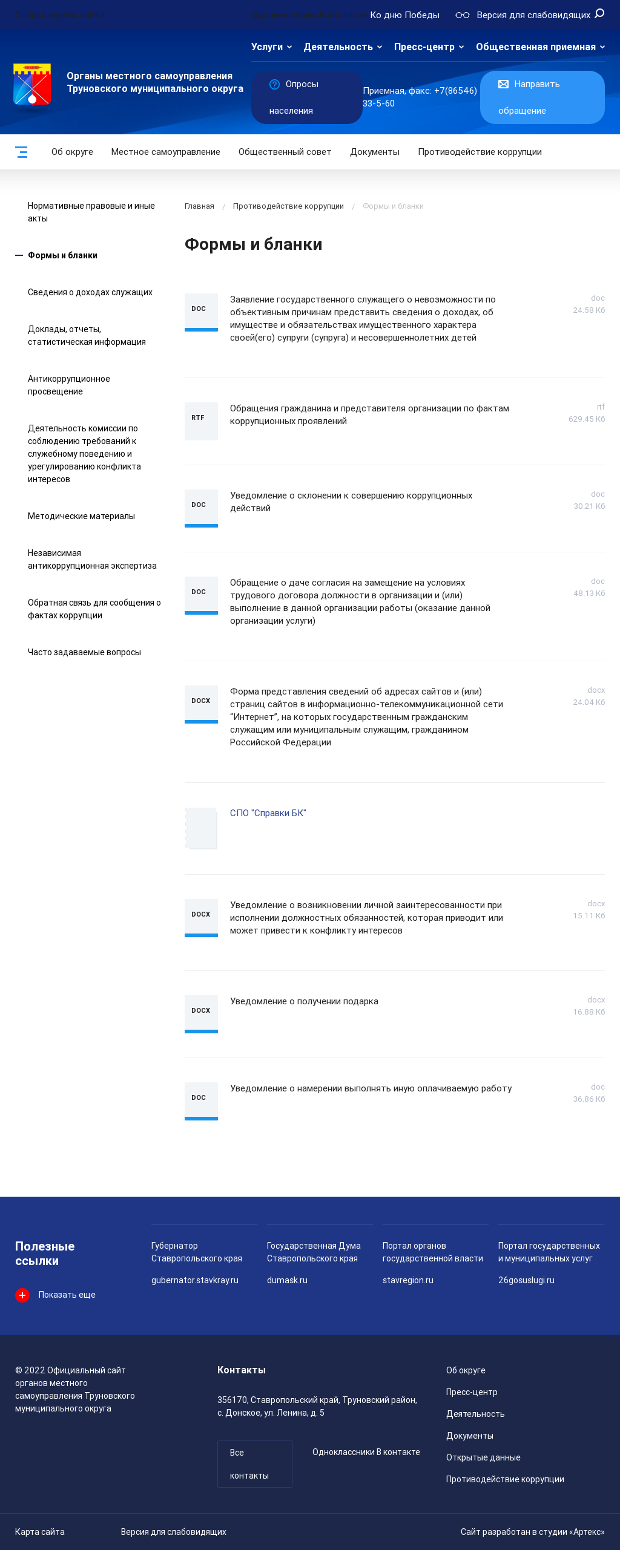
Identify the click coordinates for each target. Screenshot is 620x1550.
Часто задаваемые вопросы (84, 652)
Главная (199, 206)
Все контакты (249, 1464)
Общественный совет (285, 151)
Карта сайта (40, 1532)
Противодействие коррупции (480, 151)
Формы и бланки (62, 255)
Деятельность (338, 47)
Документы (375, 151)
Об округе (72, 151)
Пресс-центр (424, 47)
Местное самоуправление (165, 151)
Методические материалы (81, 516)
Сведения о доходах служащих (90, 292)
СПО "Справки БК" (268, 813)
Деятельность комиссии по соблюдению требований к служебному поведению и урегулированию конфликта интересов (84, 453)
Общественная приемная (536, 47)
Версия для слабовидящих (173, 1532)
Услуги (267, 47)
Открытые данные (483, 1457)
